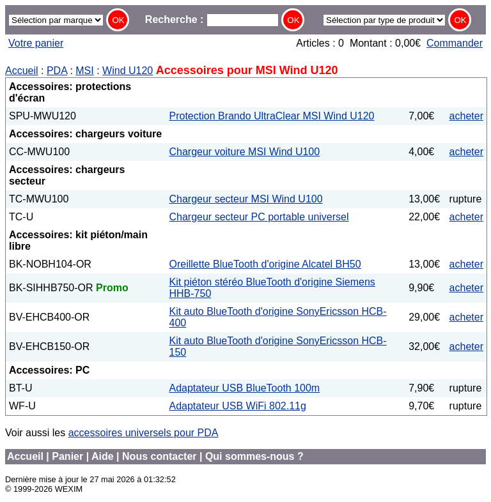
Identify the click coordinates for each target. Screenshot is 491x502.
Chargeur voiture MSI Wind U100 (244, 151)
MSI (84, 70)
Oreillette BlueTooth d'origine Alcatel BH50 (265, 264)
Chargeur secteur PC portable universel (258, 216)
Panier (67, 456)
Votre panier (35, 43)
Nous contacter (159, 456)
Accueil (21, 70)
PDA (57, 70)
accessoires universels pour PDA (143, 432)
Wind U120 (127, 70)
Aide (102, 456)
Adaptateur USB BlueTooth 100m (244, 388)
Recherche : (212, 19)
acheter (466, 115)
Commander (454, 43)
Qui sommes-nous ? (254, 456)
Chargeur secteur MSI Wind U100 (245, 199)
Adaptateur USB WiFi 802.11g (237, 405)
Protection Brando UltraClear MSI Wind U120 (271, 115)
